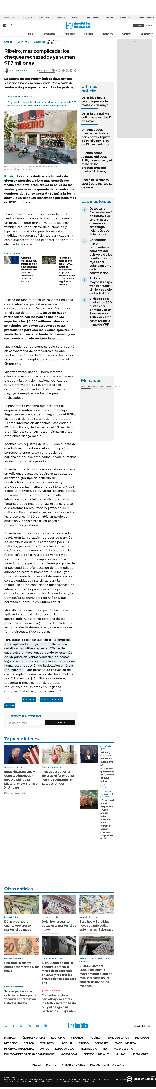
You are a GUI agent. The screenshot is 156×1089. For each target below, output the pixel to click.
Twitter (5, 1026)
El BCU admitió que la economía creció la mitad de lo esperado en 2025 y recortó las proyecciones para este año (59, 973)
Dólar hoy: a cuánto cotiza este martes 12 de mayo (96, 117)
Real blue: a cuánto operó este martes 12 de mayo (96, 183)
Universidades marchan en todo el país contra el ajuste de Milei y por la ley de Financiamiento (95, 137)
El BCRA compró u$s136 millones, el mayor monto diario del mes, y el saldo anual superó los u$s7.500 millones (96, 976)
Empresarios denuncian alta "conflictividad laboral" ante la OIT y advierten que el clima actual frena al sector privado (41, 104)
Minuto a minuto (52, 990)
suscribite (138, 25)
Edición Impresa (125, 1043)
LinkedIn (29, 1025)
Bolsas (94, 386)
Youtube (37, 1026)
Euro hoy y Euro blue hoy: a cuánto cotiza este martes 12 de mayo (96, 925)
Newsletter (141, 1025)
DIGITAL (44, 1064)
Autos (44, 1048)
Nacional (66, 1043)
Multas (120, 1054)
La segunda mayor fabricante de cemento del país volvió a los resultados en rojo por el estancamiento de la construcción (100, 256)
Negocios (107, 33)
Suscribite (59, 723)
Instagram (21, 1025)
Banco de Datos (118, 1037)
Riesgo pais (27, 18)
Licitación (109, 18)
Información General (19, 1048)
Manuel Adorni (92, 18)
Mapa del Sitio (123, 1048)
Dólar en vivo (44, 18)
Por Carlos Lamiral (104, 786)
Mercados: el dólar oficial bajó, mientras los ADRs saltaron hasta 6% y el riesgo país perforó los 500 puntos (59, 1003)
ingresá (149, 25)
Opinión (126, 33)
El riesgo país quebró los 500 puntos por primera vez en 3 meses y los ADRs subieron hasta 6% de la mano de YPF (100, 311)
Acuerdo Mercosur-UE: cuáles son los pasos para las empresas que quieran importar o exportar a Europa (29, 269)
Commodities (104, 386)
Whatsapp (45, 1025)
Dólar (31, 33)
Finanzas (70, 33)
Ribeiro (9, 176)
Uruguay (145, 33)
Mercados (142, 1037)
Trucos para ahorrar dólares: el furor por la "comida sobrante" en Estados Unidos (58, 778)
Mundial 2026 (125, 18)
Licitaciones (140, 1054)
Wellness (47, 1043)
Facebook (13, 1026)
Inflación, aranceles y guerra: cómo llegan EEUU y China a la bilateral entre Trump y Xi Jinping (21, 780)
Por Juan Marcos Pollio (15, 793)
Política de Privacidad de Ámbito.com (29, 1054)
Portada (10, 1037)
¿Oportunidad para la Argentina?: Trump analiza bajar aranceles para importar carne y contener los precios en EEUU (108, 819)
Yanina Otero (20, 70)
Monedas (86, 386)
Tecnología (89, 1048)
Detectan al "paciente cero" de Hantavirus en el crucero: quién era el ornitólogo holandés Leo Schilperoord (100, 221)
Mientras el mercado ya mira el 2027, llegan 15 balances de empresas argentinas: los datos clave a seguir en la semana (67, 271)
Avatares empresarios (19, 96)
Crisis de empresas (51, 699)
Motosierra (60, 18)
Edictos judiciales (96, 1054)
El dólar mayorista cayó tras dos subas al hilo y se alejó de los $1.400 (100, 285)
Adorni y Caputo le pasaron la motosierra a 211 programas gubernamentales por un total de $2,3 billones (110, 767)
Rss (105, 1048)
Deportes (101, 1043)
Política (88, 33)
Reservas (75, 18)
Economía (49, 33)
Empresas (39, 42)
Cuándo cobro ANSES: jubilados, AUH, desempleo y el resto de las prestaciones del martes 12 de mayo (96, 162)
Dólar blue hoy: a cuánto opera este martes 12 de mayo (94, 101)
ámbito (8, 42)
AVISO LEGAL (69, 1054)
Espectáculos (64, 1048)
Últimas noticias (33, 1037)
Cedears (115, 386)
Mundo (84, 1043)
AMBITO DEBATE (107, 1064)
